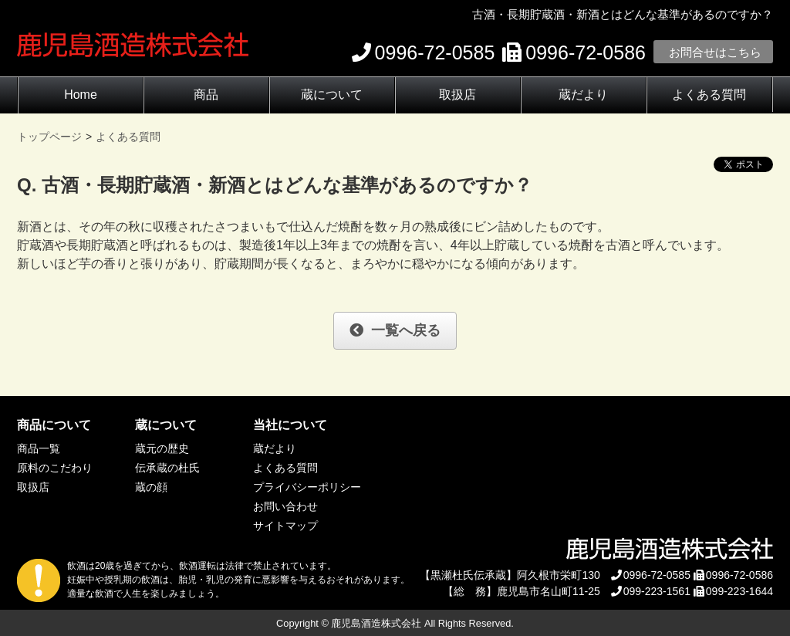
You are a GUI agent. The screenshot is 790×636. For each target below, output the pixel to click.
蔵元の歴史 (162, 448)
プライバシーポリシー (307, 487)
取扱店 (457, 94)
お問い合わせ (285, 506)
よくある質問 (709, 94)
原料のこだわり (55, 468)
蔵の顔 (151, 487)
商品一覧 (38, 448)
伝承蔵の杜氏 (167, 468)
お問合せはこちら (715, 52)
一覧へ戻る (395, 330)
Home (80, 94)
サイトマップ (285, 525)
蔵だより (583, 94)
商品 (206, 94)
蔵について (332, 94)
